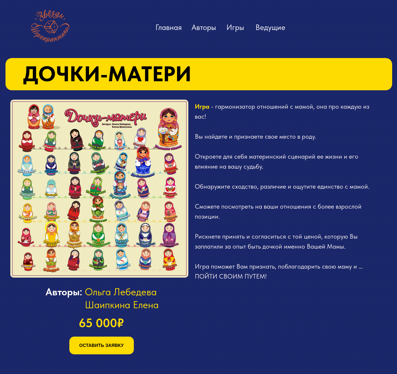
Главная (168, 27)
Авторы (204, 27)
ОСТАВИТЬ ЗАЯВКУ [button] (101, 345)
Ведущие (270, 27)
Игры (235, 27)
